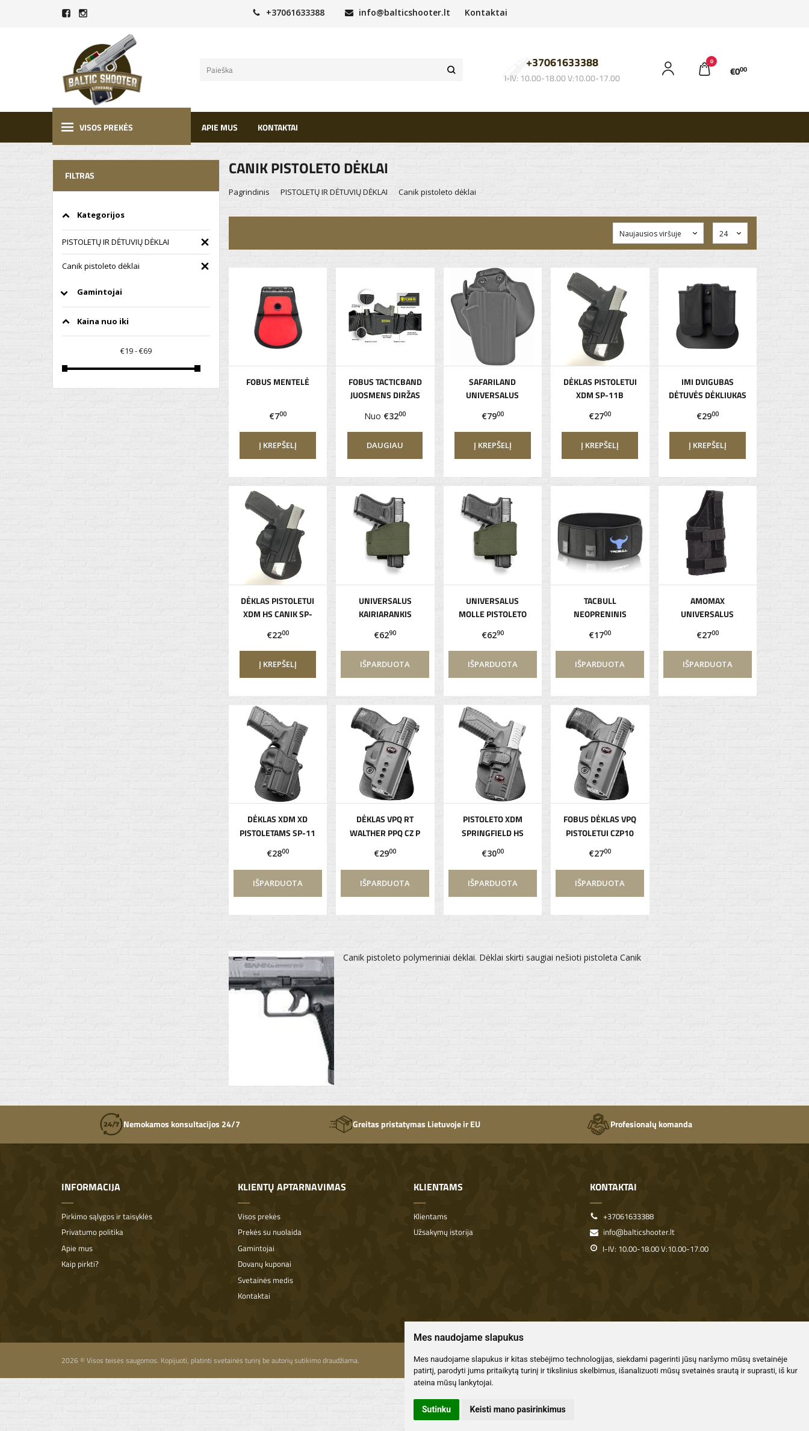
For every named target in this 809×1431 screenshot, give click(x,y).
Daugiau (385, 445)
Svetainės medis (265, 1280)
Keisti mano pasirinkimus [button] (518, 1409)
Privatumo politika (92, 1232)
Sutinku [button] (436, 1409)
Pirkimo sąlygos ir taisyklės (106, 1216)
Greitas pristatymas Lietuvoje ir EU (404, 1124)
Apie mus (220, 127)
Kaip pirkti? (80, 1264)
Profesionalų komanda (639, 1124)
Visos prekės (97, 127)
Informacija (90, 1187)
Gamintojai (256, 1248)
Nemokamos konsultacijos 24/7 (169, 1124)
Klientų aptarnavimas (292, 1187)
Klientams (438, 1187)
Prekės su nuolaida (270, 1232)
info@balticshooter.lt (397, 12)
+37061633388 (288, 12)
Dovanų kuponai (264, 1264)
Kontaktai (486, 12)
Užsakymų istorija (443, 1232)
